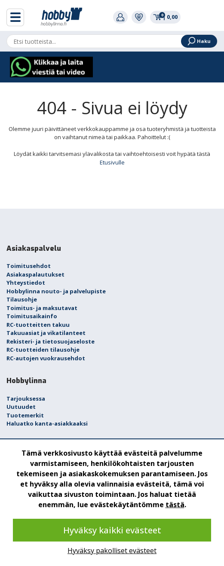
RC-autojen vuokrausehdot (45, 358)
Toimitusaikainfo (31, 316)
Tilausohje (21, 299)
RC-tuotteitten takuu (38, 325)
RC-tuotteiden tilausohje (43, 349)
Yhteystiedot (25, 282)
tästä (175, 504)
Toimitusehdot (28, 266)
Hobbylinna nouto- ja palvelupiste (56, 291)
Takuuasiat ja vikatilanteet (46, 333)
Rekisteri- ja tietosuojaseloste (50, 341)
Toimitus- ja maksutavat (41, 308)
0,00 (165, 17)
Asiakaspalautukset (35, 274)
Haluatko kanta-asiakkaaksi (47, 423)
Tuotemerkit (25, 415)
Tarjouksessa (25, 398)
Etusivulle (112, 162)
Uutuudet (21, 407)
